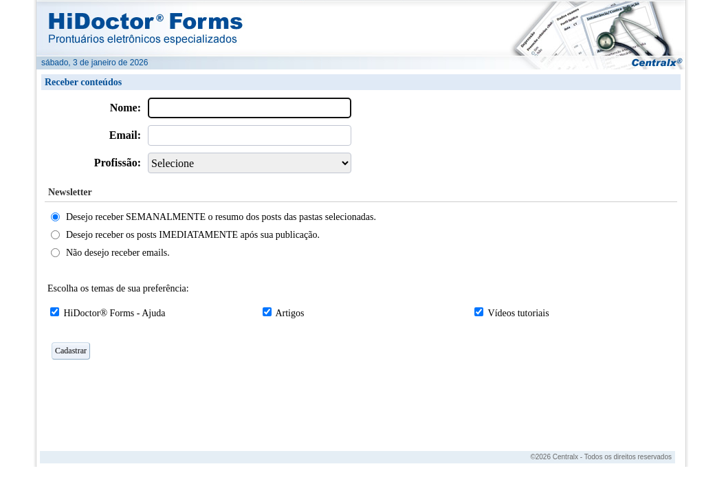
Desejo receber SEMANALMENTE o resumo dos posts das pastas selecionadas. (221, 217)
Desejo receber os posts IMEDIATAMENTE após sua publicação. (193, 235)
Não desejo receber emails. (118, 253)
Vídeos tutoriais (518, 313)
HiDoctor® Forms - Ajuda (115, 313)
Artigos (289, 313)
